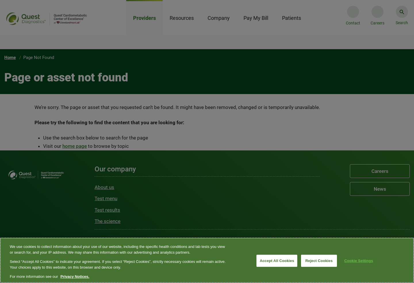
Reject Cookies (319, 261)
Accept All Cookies (277, 261)
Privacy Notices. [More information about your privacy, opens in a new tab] (74, 276)
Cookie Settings (358, 261)
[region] (207, 260)
